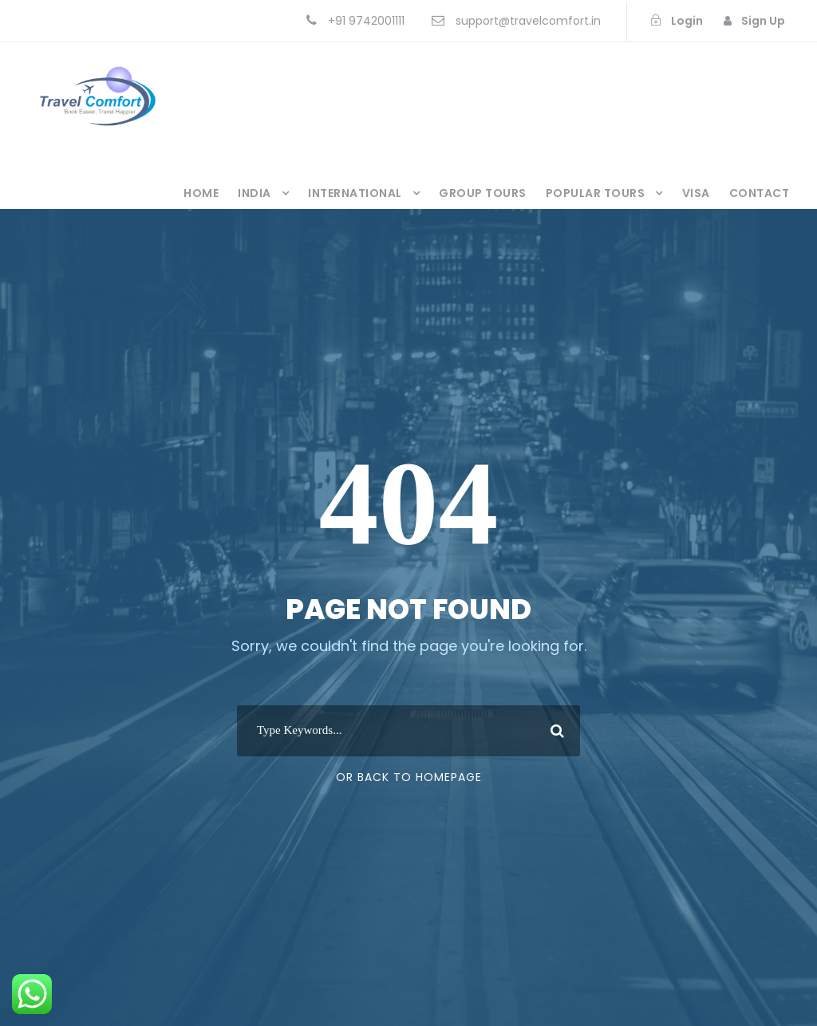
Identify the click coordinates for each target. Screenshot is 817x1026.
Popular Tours (595, 193)
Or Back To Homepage (409, 777)
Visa (696, 193)
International (355, 193)
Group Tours (483, 193)
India (254, 193)
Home (201, 193)
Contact (759, 193)
